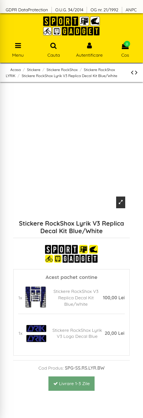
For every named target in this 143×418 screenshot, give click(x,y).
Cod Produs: (51, 368)
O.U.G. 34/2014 (69, 9)
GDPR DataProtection (27, 9)
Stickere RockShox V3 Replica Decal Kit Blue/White (75, 297)
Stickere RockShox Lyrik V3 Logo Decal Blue (77, 333)
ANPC (131, 9)
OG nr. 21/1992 (105, 9)
